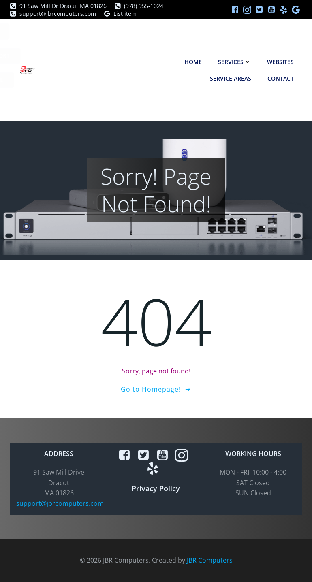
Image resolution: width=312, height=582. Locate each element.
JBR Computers (210, 560)
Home (193, 62)
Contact (280, 78)
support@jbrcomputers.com (60, 503)
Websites (280, 62)
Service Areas (230, 78)
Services (234, 62)
